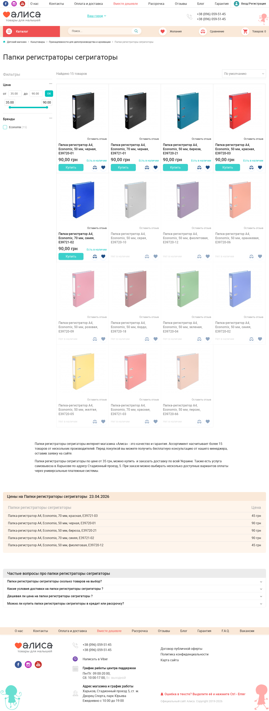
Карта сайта (170, 660)
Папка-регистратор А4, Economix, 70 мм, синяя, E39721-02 (76, 240)
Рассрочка (156, 3)
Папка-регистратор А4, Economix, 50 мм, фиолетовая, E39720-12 (185, 240)
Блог (200, 3)
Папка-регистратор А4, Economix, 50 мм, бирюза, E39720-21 (182, 149)
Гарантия (222, 3)
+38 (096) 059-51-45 (211, 14)
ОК (49, 93)
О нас (34, 3)
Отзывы (181, 3)
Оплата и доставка (88, 3)
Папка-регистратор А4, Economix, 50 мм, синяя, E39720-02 (233, 331)
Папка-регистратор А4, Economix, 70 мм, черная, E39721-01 (130, 149)
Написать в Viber (95, 659)
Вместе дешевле (125, 3)
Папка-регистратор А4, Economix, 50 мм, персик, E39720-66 (182, 413)
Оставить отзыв (97, 139)
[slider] (10, 107)
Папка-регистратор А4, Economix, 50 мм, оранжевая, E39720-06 (237, 240)
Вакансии (247, 631)
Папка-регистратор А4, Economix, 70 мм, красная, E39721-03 (130, 413)
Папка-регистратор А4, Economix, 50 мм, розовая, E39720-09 (78, 331)
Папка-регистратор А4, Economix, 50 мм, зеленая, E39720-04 (182, 331)
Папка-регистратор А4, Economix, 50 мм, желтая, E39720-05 (78, 413)
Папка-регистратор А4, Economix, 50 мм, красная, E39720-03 (235, 149)
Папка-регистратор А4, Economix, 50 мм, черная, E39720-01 (77, 149)
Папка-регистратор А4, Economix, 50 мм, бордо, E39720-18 (129, 331)
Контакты (56, 3)
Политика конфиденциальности (184, 654)
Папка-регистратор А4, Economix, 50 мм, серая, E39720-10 (129, 240)
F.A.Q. (226, 631)
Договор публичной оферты (181, 648)
